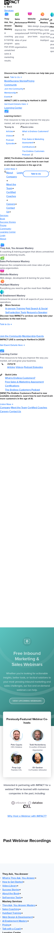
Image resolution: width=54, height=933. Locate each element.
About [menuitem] (9, 173)
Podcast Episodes (11, 141)
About (3, 238)
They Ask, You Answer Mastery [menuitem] (19, 905)
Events (8, 96)
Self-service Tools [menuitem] (12, 897)
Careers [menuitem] (11, 204)
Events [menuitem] (40, 336)
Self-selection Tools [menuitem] (15, 312)
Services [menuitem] (8, 10)
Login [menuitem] (20, 173)
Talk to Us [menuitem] (36, 173)
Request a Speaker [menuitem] (37, 312)
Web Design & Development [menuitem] (18, 917)
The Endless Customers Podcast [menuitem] (22, 390)
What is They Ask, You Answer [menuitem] (19, 878)
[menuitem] (27, 249)
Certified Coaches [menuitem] (11, 195)
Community (5, 228)
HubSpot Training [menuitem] (12, 913)
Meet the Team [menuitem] (11, 186)
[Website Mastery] (34, 42)
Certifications (29, 147)
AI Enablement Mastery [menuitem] (15, 921)
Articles (10, 131)
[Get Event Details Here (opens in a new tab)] (16, 104)
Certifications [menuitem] (12, 386)
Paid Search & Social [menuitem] (37, 308)
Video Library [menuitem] (10, 886)
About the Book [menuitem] (11, 893)
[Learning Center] (27, 117)
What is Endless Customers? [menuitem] (20, 378)
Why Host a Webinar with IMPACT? (27, 816)
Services (4, 215)
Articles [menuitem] (11, 367)
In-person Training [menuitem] (15, 308)
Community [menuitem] (10, 85)
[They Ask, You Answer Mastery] (9, 42)
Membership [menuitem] (29, 336)
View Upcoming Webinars (27, 701)
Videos (10, 135)
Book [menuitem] (7, 81)
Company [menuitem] (5, 407)
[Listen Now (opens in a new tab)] (10, 169)
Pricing (3, 225)
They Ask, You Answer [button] (15, 874)
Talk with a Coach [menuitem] (12, 929)
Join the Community (14, 88)
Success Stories (8, 222)
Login (2, 235)
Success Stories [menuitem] (18, 81)
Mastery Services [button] (12, 901)
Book (2, 218)
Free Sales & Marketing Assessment (33, 141)
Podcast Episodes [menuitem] (33, 367)
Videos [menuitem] (19, 367)
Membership (10, 92)
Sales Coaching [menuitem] (11, 909)
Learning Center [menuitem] (13, 108)
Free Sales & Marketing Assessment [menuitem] (24, 382)
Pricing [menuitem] (30, 81)
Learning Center (8, 232)
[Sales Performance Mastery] (21, 42)
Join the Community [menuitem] (11, 336)
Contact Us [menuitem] (10, 210)
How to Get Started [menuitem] (13, 882)
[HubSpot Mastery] (45, 42)
